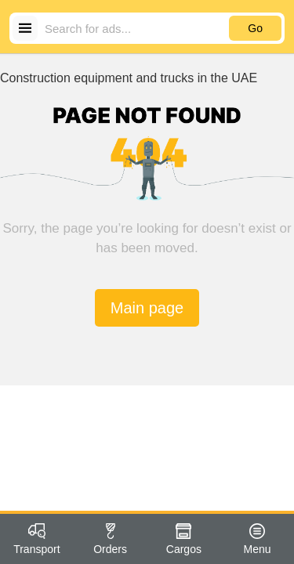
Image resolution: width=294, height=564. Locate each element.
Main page (147, 307)
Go (255, 28)
